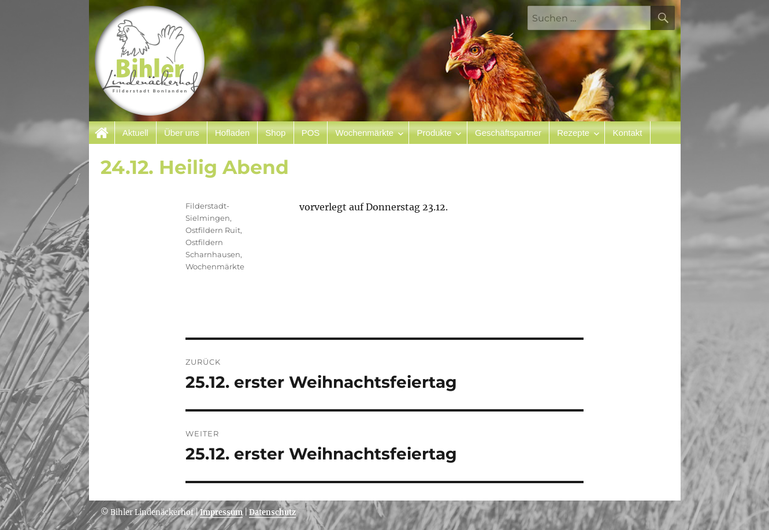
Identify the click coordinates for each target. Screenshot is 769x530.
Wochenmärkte (365, 133)
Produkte (434, 133)
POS (311, 133)
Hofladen (232, 133)
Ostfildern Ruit (212, 230)
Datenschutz (272, 512)
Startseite (102, 132)
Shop (275, 133)
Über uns (181, 133)
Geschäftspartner (508, 133)
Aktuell (135, 133)
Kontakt (627, 133)
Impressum (221, 512)
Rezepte (573, 133)
